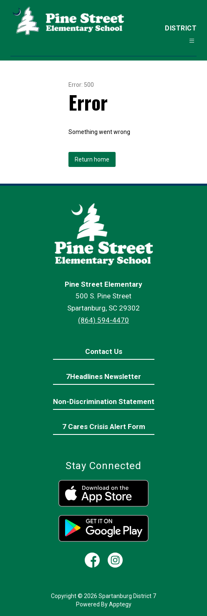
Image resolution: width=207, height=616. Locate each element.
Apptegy (120, 604)
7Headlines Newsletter (103, 376)
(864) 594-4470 (103, 320)
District (181, 28)
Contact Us (103, 351)
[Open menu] (192, 40)
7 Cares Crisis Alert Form (103, 426)
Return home (92, 159)
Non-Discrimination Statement (103, 401)
